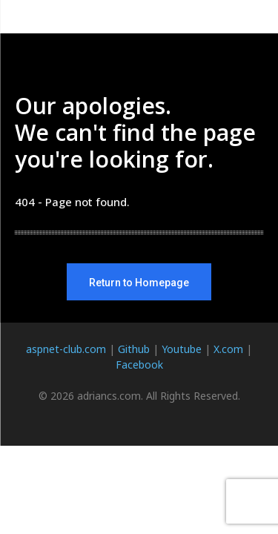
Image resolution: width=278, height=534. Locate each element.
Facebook (139, 364)
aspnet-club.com (66, 349)
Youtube (182, 349)
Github (134, 349)
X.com (228, 349)
